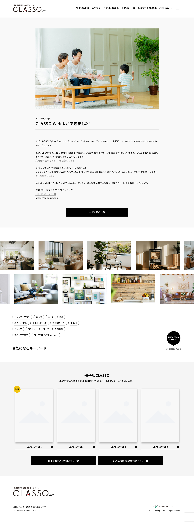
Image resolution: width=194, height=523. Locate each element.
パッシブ (18, 329)
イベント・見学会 (111, 8)
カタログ (96, 8)
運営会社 (36, 510)
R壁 (61, 317)
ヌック (46, 329)
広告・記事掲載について (36, 507)
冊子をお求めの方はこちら (63, 460)
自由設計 (58, 329)
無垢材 (74, 323)
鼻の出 (39, 317)
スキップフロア (21, 335)
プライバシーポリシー (22, 510)
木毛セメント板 (40, 323)
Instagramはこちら (45, 175)
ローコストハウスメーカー (46, 335)
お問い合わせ (166, 8)
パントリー (33, 329)
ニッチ (51, 317)
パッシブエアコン (22, 317)
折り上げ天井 (20, 323)
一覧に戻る (97, 212)
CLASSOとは (82, 8)
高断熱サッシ (58, 323)
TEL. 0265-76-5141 (45, 193)
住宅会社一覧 (128, 8)
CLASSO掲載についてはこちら (130, 460)
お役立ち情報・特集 (147, 8)
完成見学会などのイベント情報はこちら (55, 160)
